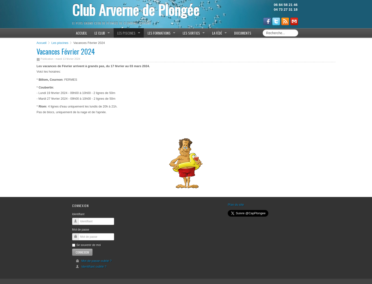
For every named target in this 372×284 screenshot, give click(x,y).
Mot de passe (80, 229)
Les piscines (60, 43)
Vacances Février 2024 (66, 51)
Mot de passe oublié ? (94, 261)
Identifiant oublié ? (91, 266)
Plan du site (236, 204)
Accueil (41, 43)
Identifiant (78, 214)
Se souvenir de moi (86, 245)
